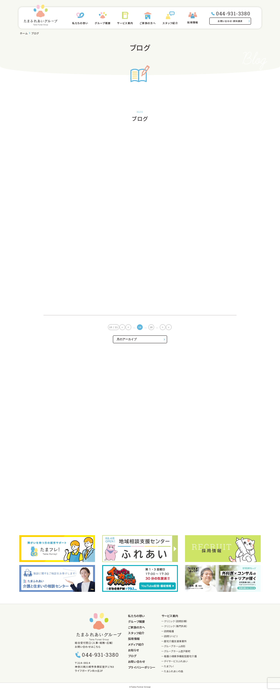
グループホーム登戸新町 (177, 651)
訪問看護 (169, 631)
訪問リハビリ (171, 636)
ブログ (132, 656)
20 (151, 327)
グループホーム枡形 (175, 646)
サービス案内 (170, 616)
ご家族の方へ (136, 627)
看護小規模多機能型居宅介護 (180, 656)
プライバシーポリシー (141, 667)
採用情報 (134, 638)
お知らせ (133, 650)
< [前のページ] (128, 327)
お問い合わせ (136, 661)
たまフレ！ (169, 666)
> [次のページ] (162, 327)
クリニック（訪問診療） (176, 621)
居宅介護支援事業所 (175, 641)
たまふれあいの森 (173, 671)
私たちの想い (136, 616)
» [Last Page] (168, 327)
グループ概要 (136, 621)
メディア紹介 (136, 644)
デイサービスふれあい (176, 661)
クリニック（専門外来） (176, 626)
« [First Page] (122, 327)
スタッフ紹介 (136, 633)
